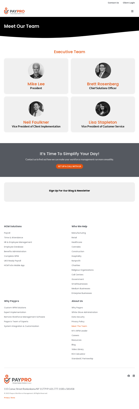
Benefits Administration (15, 251)
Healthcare (77, 242)
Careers (75, 335)
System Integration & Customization (21, 326)
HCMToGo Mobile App (14, 265)
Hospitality (76, 256)
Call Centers (77, 274)
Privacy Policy (78, 321)
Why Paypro (77, 307)
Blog (74, 344)
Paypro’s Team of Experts (16, 321)
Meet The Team (79, 326)
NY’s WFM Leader (79, 330)
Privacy (7, 398)
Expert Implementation (15, 312)
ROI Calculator (78, 354)
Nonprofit (76, 260)
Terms (13, 398)
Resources (76, 340)
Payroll (7, 233)
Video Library (78, 349)
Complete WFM (11, 256)
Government (78, 279)
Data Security (78, 317)
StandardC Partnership (82, 358)
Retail (74, 237)
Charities (76, 265)
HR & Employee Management (18, 242)
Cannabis (76, 246)
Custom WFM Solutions (15, 307)
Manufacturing (79, 233)
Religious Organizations (83, 270)
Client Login (129, 2)
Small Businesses (80, 284)
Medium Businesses (81, 288)
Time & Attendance (13, 237)
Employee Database (13, 246)
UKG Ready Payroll (12, 260)
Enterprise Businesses (82, 293)
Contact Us (113, 2)
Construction (78, 251)
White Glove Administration (85, 312)
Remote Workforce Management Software (24, 317)
